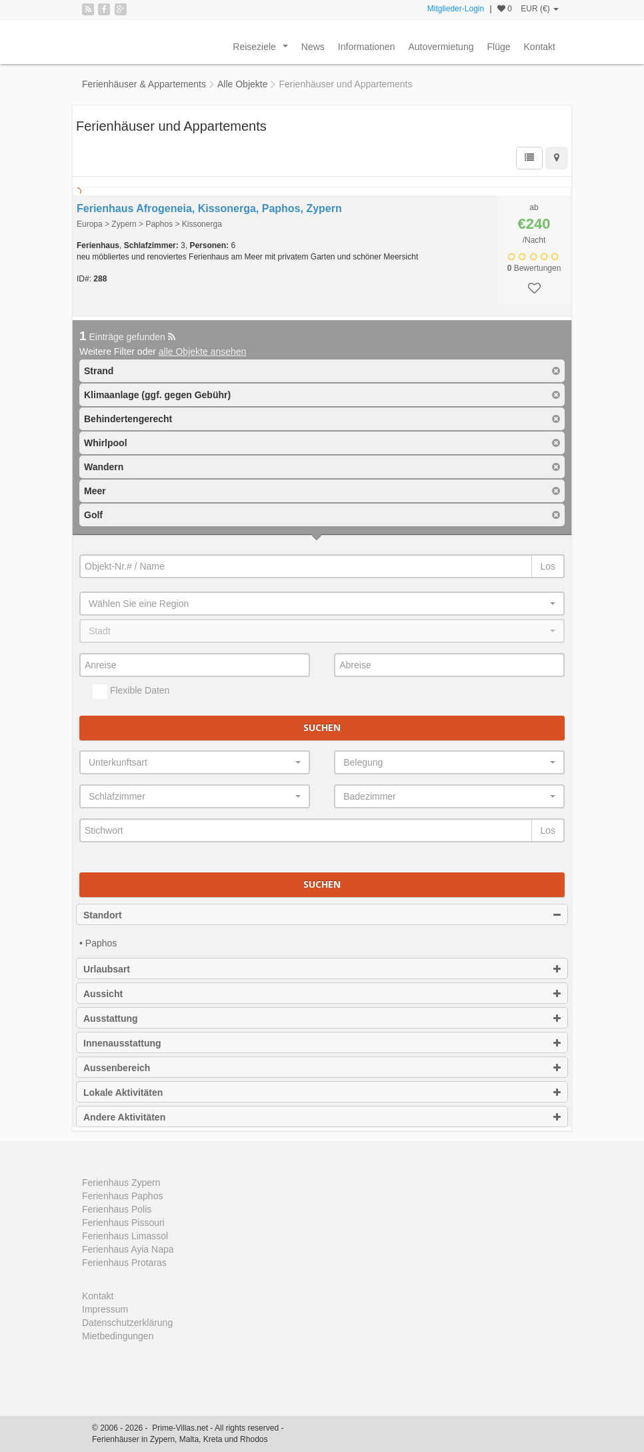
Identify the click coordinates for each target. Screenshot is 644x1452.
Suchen (322, 727)
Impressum (105, 1309)
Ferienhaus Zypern (121, 1182)
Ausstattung (322, 1018)
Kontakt (539, 46)
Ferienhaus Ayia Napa (128, 1249)
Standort (322, 915)
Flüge (498, 46)
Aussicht (322, 993)
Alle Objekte (242, 84)
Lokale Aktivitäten (322, 1092)
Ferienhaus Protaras (124, 1262)
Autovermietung (440, 46)
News (313, 46)
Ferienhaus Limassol (125, 1236)
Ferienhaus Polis (116, 1209)
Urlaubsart (322, 969)
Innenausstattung (322, 1043)
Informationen (366, 46)
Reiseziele (263, 50)
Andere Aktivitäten (322, 1117)
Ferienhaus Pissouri (123, 1222)
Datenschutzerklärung (127, 1322)
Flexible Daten (131, 691)
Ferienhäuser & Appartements (144, 84)
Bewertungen (534, 268)
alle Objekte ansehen (203, 351)
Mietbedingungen (117, 1336)
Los (547, 566)
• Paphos (98, 943)
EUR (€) (540, 8)
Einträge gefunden (127, 336)
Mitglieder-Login (455, 8)
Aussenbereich (322, 1067)
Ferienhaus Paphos (122, 1196)
